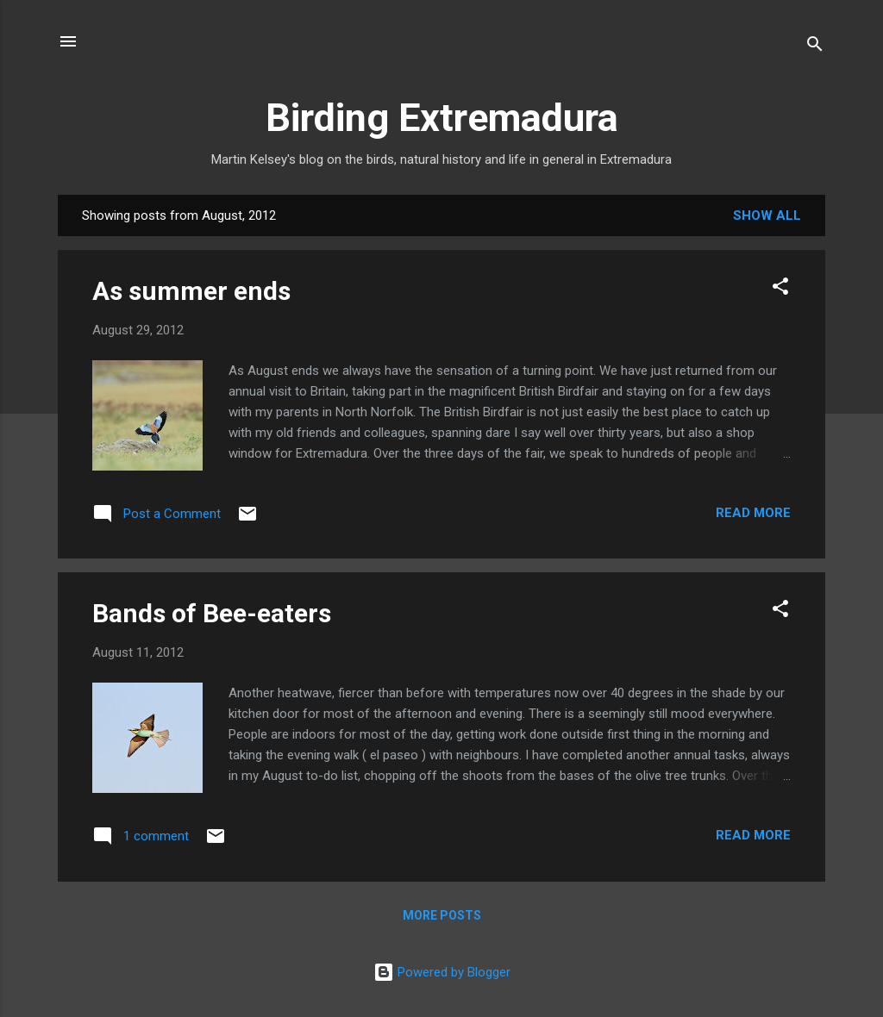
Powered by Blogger (441, 972)
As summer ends (191, 291)
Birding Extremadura (442, 117)
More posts (442, 915)
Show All (767, 215)
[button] (780, 289)
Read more (753, 513)
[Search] (815, 47)
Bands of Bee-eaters (211, 613)
